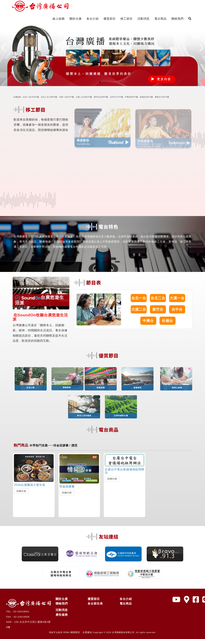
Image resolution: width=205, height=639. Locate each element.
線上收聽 (59, 18)
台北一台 (138, 298)
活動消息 (143, 18)
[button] (100, 82)
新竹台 (157, 309)
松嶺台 (167, 321)
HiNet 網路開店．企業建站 (77, 632)
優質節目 (109, 18)
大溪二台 (138, 309)
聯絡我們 (177, 18)
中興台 (148, 321)
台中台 (177, 309)
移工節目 (126, 18)
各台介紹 (92, 18)
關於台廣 (76, 18)
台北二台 (158, 298)
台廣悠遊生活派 (39, 300)
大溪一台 (177, 298)
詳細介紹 (21, 491)
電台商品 (160, 18)
